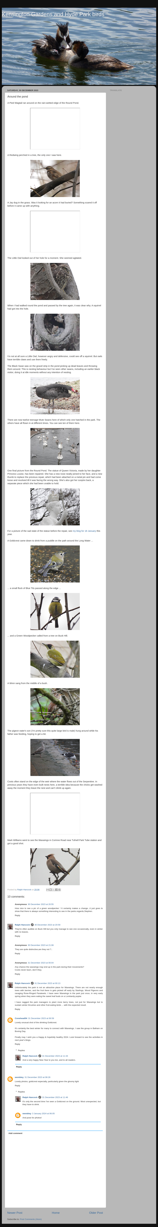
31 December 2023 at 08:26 (37, 1077)
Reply (17, 915)
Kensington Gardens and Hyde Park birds (53, 14)
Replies (21, 1050)
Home (56, 1212)
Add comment (15, 1133)
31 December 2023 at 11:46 (55, 1097)
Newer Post (14, 1212)
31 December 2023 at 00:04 (41, 963)
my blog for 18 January (84, 531)
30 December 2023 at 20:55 (41, 904)
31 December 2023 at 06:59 (41, 1018)
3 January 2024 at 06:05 (43, 1113)
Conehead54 (21, 1018)
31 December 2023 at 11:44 (55, 1056)
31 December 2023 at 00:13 (47, 983)
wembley (19, 1077)
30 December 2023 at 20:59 (47, 925)
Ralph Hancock (22, 925)
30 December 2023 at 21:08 (41, 945)
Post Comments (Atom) (31, 1219)
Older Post (96, 1212)
